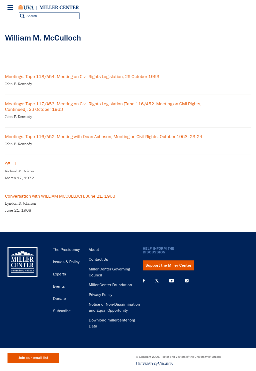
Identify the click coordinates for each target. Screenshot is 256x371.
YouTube (171, 281)
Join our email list (33, 357)
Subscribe (62, 310)
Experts (59, 274)
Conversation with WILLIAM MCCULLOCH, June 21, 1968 (60, 196)
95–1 (10, 164)
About (94, 249)
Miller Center (59, 7)
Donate (59, 298)
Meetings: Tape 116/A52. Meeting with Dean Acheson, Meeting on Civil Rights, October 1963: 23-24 (103, 136)
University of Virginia (26, 7)
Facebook (144, 281)
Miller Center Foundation (110, 284)
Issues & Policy (66, 261)
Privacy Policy (100, 294)
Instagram (187, 280)
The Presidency (66, 249)
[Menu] (11, 8)
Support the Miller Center (169, 265)
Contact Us (98, 259)
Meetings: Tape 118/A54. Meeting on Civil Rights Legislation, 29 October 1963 (82, 76)
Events (59, 286)
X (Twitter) (156, 280)
